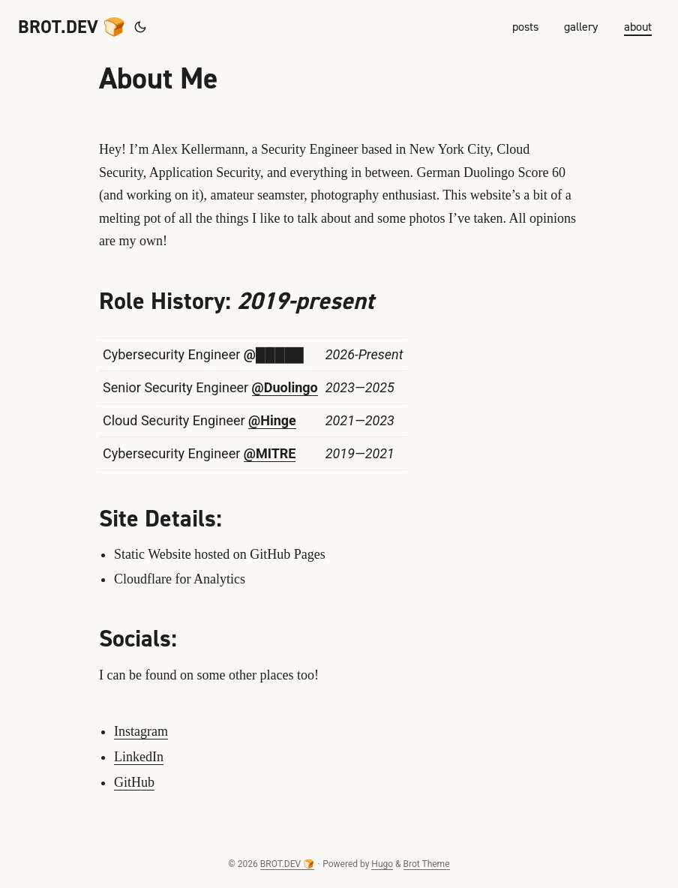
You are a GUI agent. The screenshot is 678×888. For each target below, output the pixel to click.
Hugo (382, 864)
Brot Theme (427, 864)
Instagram (141, 731)
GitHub (134, 782)
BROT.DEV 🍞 (71, 27)
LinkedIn (139, 756)
